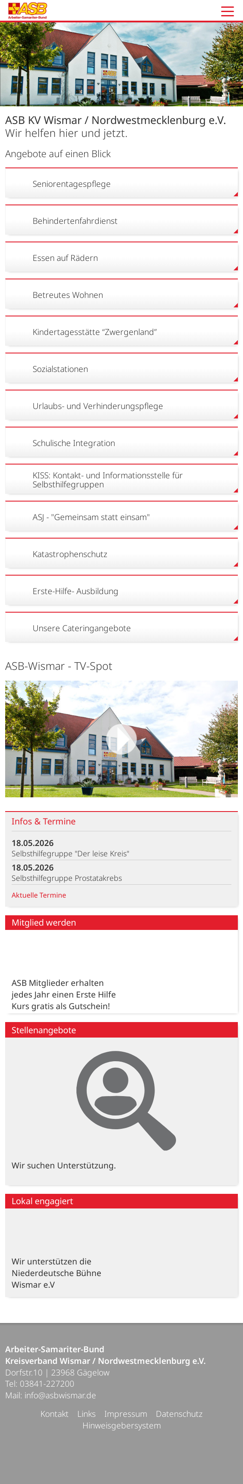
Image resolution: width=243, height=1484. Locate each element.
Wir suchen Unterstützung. (64, 1165)
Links (86, 1413)
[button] (227, 11)
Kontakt (54, 1413)
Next (232, 64)
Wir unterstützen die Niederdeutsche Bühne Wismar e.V (56, 1272)
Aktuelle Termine (121, 895)
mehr (228, 853)
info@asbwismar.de (60, 1395)
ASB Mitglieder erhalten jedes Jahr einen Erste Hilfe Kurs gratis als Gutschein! (64, 994)
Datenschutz (179, 1413)
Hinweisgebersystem (121, 1425)
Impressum (125, 1413)
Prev (11, 64)
